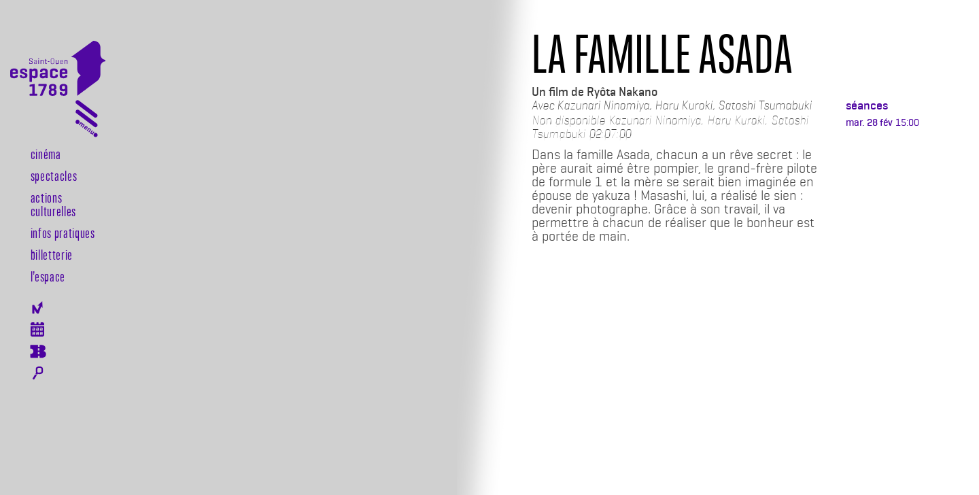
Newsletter (38, 307)
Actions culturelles (53, 204)
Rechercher (38, 373)
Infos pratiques (63, 232)
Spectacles (54, 175)
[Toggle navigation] (87, 121)
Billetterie (52, 254)
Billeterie (38, 351)
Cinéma (46, 153)
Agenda (38, 329)
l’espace (48, 276)
